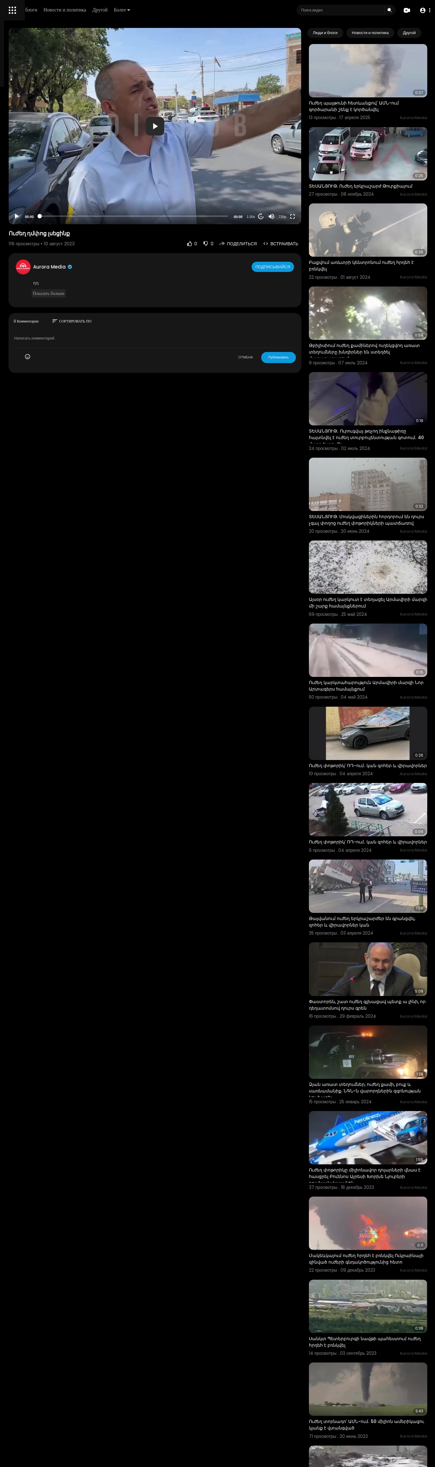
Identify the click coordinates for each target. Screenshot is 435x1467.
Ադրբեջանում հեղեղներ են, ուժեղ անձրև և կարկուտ (372, 1333)
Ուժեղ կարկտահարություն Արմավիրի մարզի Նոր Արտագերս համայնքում (378, 608)
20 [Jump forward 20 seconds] (285, 216)
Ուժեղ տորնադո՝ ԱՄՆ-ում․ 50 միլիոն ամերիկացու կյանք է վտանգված (376, 1262)
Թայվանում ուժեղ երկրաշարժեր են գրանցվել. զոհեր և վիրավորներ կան (376, 823)
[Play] (99, 216)
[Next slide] (419, 33)
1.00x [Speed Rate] (275, 217)
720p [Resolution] (307, 217)
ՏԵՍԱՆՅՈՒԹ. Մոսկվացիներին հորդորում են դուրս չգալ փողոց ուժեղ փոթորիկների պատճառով (377, 462)
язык (41, 218)
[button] (423, 10)
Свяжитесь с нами (39, 211)
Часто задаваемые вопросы (34, 189)
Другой (188, 9)
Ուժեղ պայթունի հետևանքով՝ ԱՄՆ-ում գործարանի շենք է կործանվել (379, 95)
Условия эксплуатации (29, 196)
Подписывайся (298, 266)
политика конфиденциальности (37, 204)
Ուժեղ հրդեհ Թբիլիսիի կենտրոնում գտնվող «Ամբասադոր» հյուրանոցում (376, 1405)
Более (210, 9)
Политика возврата (25, 181)
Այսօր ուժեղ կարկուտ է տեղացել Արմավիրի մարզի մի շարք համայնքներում (372, 536)
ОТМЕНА (270, 357)
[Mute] (296, 216)
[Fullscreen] (317, 216)
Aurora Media (136, 267)
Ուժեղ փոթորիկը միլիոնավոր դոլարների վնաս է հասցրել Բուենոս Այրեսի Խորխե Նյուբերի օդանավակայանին (375, 1048)
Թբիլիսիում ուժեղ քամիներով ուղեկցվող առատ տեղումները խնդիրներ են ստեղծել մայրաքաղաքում (380, 313)
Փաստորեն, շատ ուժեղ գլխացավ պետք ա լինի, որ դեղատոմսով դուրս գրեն (380, 895)
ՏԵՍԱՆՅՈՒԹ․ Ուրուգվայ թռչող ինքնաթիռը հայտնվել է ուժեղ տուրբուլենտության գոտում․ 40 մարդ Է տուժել (379, 391)
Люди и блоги (110, 9)
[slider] (187, 216)
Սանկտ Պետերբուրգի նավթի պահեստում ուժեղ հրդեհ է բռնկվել (374, 1190)
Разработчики (20, 218)
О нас (13, 211)
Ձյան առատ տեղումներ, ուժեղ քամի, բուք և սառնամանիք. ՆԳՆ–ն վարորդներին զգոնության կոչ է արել (377, 970)
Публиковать (303, 357)
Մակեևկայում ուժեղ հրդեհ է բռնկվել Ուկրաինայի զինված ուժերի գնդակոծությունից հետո (376, 1119)
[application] (208, 126)
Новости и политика (152, 9)
